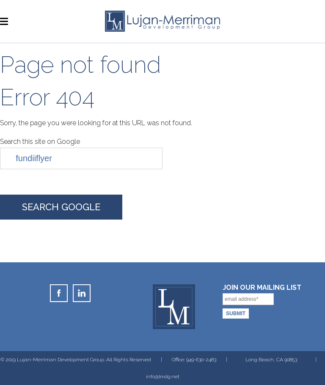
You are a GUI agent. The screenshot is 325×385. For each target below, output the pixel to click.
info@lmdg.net (162, 377)
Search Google (61, 206)
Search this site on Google (40, 142)
